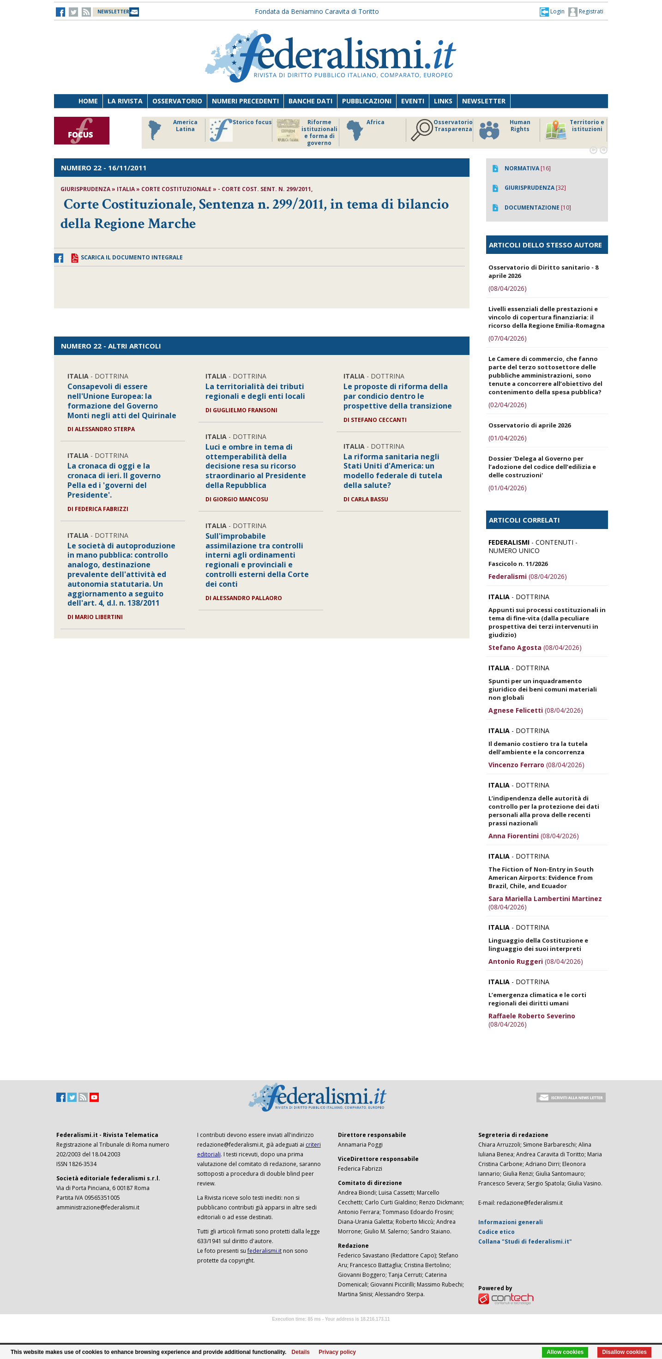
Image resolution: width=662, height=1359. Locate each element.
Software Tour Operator (331, 1329)
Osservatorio (177, 100)
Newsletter (484, 100)
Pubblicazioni (366, 100)
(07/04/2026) (507, 338)
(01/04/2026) (507, 437)
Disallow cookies (624, 1352)
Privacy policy (337, 1352)
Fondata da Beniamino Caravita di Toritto (317, 11)
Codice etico (496, 1232)
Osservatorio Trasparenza (441, 130)
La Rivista (125, 100)
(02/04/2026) (507, 404)
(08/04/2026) (507, 288)
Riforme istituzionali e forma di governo (307, 132)
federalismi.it (264, 1251)
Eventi (412, 100)
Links (443, 100)
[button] (552, 11)
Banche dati (310, 100)
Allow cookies (565, 1352)
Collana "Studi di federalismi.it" (525, 1241)
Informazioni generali (510, 1222)
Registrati (585, 12)
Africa (364, 130)
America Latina (170, 130)
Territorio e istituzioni (574, 130)
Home (88, 100)
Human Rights (503, 130)
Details (301, 1352)
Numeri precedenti (245, 100)
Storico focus (241, 130)
